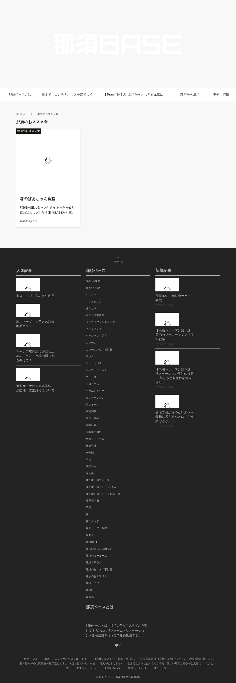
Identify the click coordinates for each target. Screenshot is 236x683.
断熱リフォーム (95, 438)
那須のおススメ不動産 (99, 569)
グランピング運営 (96, 335)
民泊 (88, 459)
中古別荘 (91, 411)
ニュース (91, 377)
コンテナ (91, 342)
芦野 (88, 507)
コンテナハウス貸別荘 (99, 349)
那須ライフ (92, 583)
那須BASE (92, 541)
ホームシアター (95, 390)
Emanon (135, 676)
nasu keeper (93, 280)
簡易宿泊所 (92, 500)
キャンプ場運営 (95, 315)
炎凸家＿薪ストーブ (98, 480)
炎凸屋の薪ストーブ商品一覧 (103, 493)
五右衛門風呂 (94, 431)
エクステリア (94, 301)
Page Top (118, 259)
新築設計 (91, 445)
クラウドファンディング (100, 322)
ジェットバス (94, 363)
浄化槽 (90, 473)
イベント (91, 294)
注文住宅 (91, 466)
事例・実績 (92, 418)
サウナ (90, 356)
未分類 (90, 452)
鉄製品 (90, 596)
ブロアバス (92, 383)
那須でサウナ (94, 562)
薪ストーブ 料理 (96, 528)
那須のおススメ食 (96, 576)
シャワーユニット (96, 370)
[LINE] (116, 645)
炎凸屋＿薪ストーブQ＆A (101, 486)
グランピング (94, 328)
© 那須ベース (104, 676)
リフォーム (92, 404)
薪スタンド (92, 521)
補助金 (90, 534)
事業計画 (91, 425)
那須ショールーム (96, 555)
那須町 (90, 590)
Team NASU (93, 287)
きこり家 (91, 308)
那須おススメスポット (99, 548)
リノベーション (95, 397)
